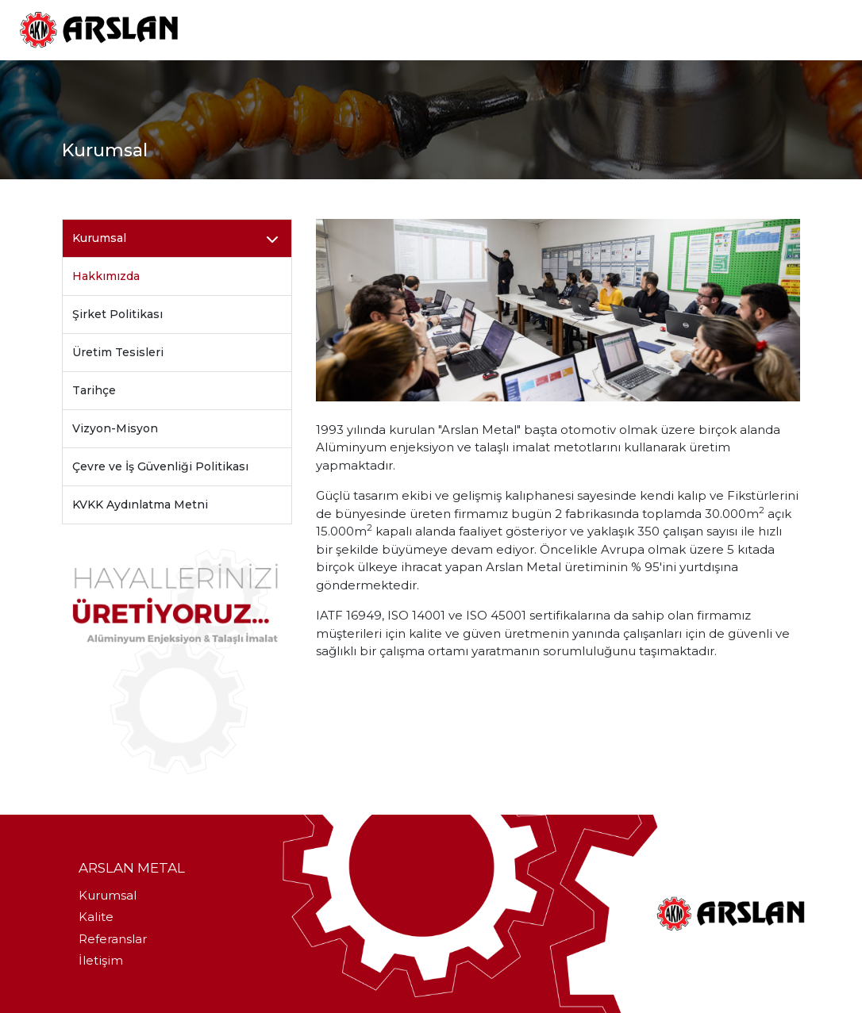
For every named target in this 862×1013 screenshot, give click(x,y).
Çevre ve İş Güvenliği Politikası (160, 466)
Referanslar (113, 938)
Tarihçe (94, 390)
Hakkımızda (106, 276)
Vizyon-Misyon (115, 428)
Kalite (96, 916)
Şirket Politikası (117, 314)
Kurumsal (108, 895)
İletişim (101, 960)
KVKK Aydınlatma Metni (140, 504)
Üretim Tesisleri (118, 352)
